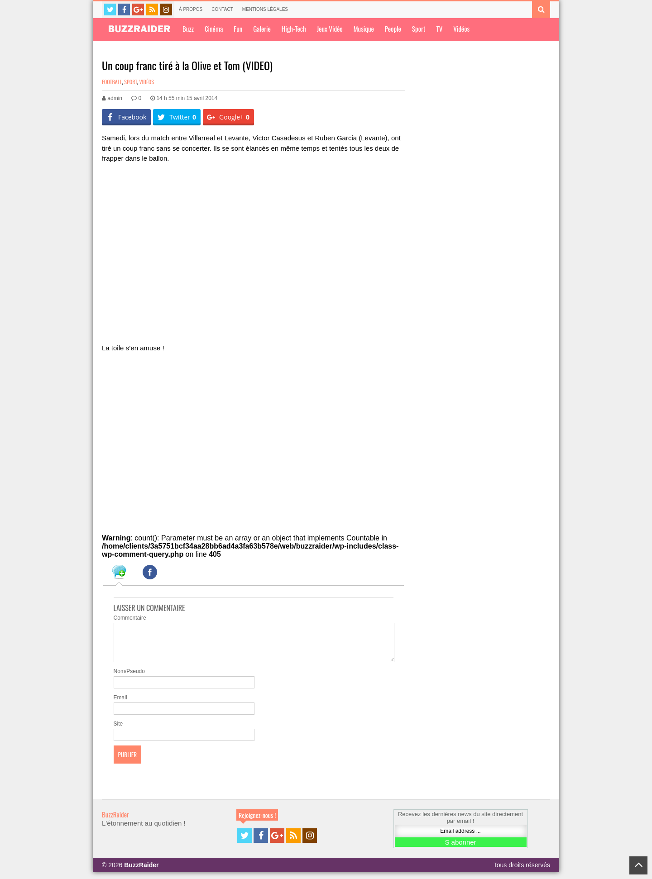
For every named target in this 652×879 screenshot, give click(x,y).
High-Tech (294, 28)
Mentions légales (265, 9)
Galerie (261, 28)
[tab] (119, 573)
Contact (222, 9)
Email (120, 704)
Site (118, 730)
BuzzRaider (115, 821)
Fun (238, 28)
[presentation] (119, 573)
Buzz (188, 28)
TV (439, 28)
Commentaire (130, 618)
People (393, 28)
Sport (419, 28)
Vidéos (461, 28)
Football (112, 82)
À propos (190, 9)
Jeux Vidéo (330, 28)
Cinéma (214, 28)
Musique (364, 28)
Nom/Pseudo (129, 678)
